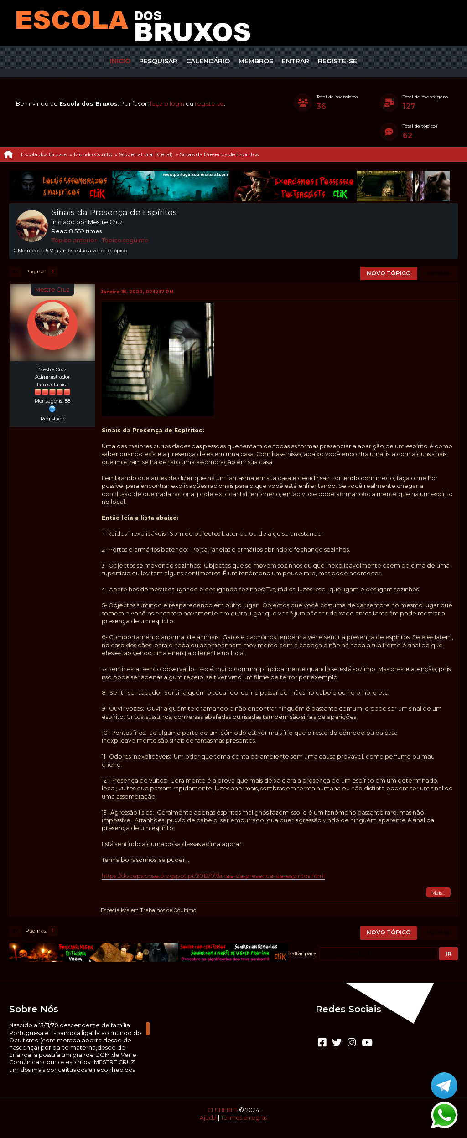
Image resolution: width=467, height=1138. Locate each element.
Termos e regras (244, 1117)
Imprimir (438, 273)
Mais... (438, 893)
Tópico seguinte (125, 240)
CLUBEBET (223, 1110)
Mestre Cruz (52, 289)
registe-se (209, 103)
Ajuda (208, 1117)
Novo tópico (389, 273)
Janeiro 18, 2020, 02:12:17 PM (137, 292)
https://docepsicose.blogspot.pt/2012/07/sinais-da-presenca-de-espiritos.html (213, 875)
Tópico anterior (74, 240)
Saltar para (302, 953)
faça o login (167, 103)
